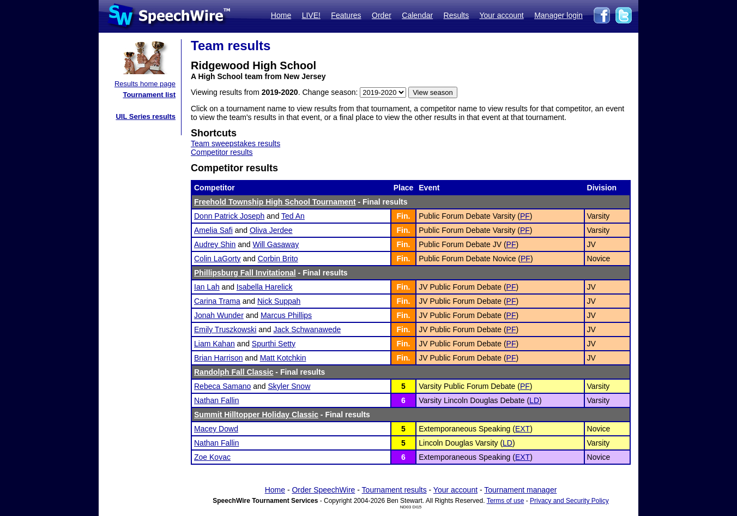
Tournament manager (520, 489)
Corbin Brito (278, 258)
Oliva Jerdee (271, 230)
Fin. (403, 216)
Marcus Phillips (286, 315)
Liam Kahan (214, 343)
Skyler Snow (289, 386)
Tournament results (394, 489)
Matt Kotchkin (283, 357)
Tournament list (149, 95)
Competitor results (222, 152)
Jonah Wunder (219, 315)
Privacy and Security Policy (569, 501)
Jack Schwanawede (307, 329)
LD (534, 400)
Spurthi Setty (273, 343)
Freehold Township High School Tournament (275, 201)
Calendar (417, 15)
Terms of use (505, 501)
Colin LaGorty (217, 258)
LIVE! (311, 15)
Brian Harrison (218, 357)
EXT (522, 428)
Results (456, 15)
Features (346, 15)
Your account (501, 15)
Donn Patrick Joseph (229, 216)
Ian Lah (207, 287)
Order (381, 15)
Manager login (558, 15)
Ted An (293, 216)
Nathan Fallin (216, 400)
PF (525, 216)
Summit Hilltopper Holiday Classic (256, 414)
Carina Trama (217, 301)
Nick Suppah (278, 301)
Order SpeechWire (323, 489)
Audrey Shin (214, 244)
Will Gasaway (275, 244)
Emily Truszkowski (225, 329)
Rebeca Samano (222, 386)
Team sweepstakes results (235, 143)
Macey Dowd (216, 428)
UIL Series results (146, 116)
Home (281, 15)
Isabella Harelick (265, 287)
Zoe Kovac (212, 457)
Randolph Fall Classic (233, 372)
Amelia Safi (213, 230)
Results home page (145, 84)
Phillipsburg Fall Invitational (245, 272)
